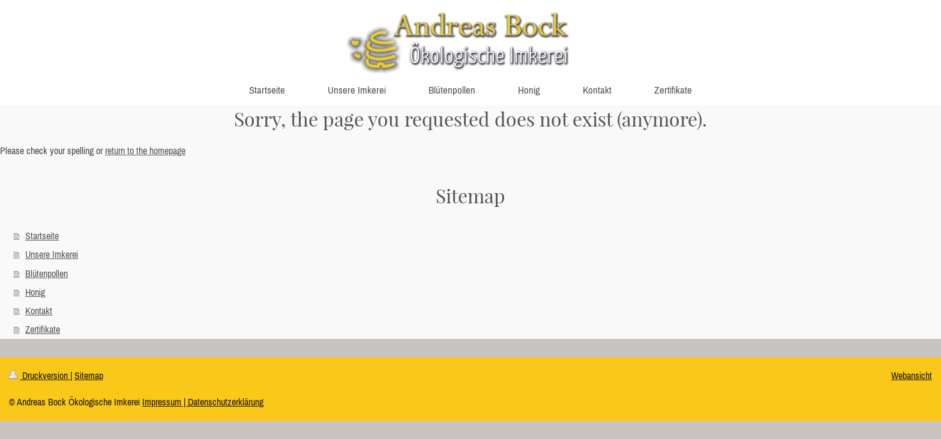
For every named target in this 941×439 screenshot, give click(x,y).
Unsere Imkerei (51, 254)
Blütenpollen (46, 273)
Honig (35, 292)
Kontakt (38, 310)
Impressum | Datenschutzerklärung (202, 401)
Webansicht (911, 375)
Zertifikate (42, 329)
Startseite (42, 235)
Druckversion (39, 375)
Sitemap (88, 375)
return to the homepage (145, 150)
